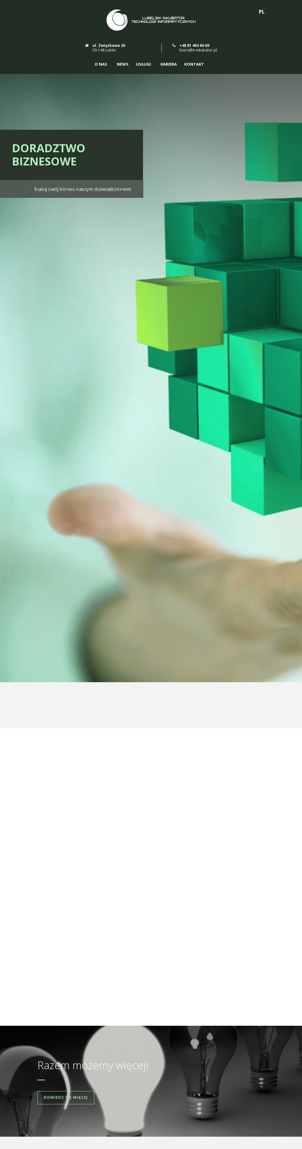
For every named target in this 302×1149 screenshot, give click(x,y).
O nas (101, 64)
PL (262, 11)
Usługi (143, 64)
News (123, 64)
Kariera (169, 64)
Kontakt (194, 64)
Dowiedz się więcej (66, 973)
